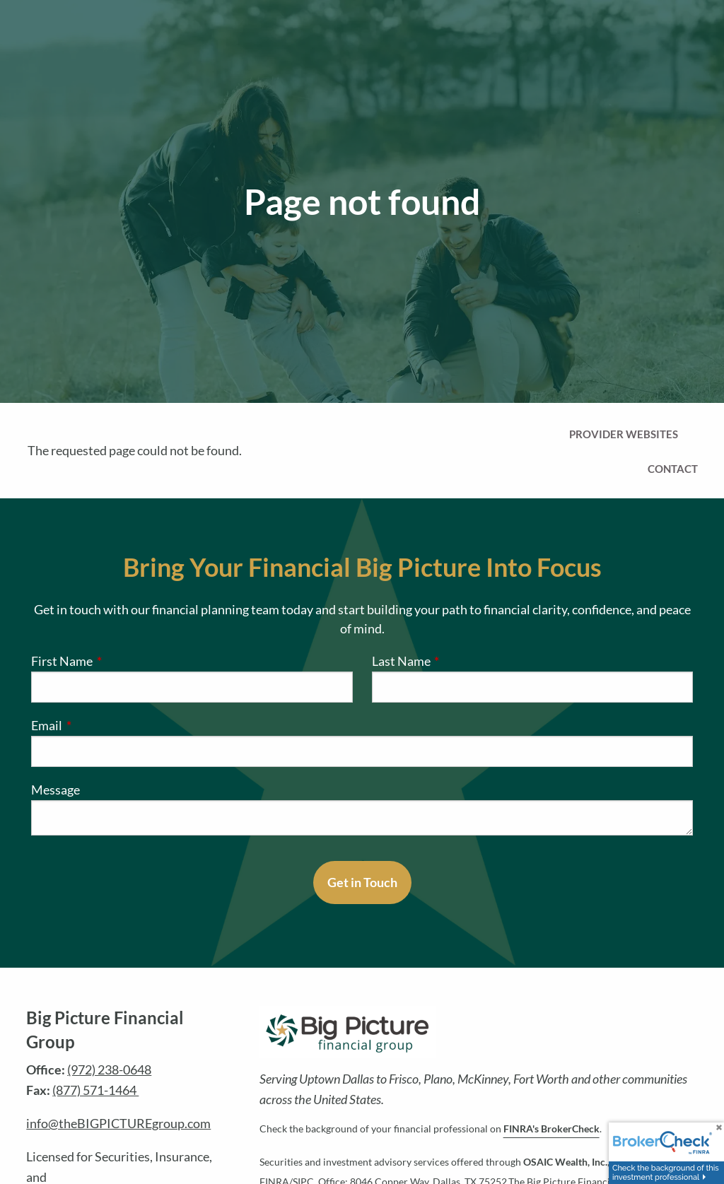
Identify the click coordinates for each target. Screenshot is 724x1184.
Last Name (459, 661)
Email (104, 725)
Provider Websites (623, 434)
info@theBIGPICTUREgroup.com (118, 1123)
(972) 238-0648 (109, 1069)
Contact (673, 468)
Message (55, 789)
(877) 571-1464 (95, 1090)
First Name (120, 661)
